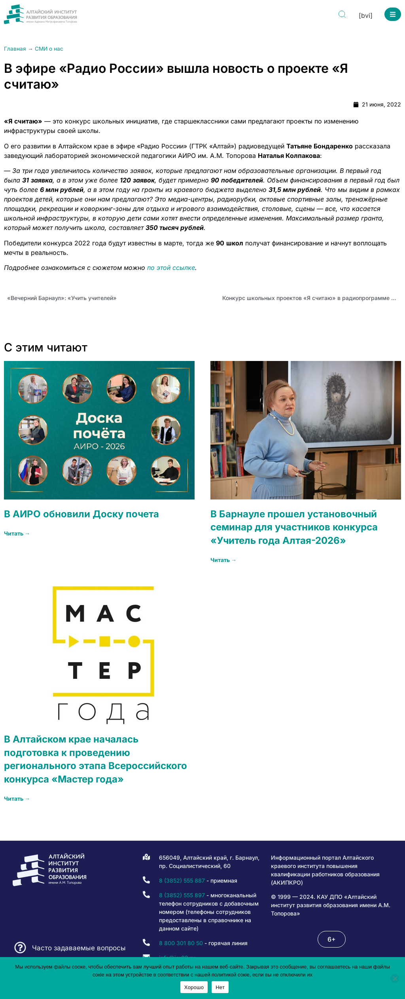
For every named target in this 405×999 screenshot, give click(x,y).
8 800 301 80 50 (181, 943)
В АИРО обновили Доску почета (81, 514)
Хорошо (194, 987)
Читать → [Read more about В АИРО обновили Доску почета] (17, 533)
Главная (15, 49)
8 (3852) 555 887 (182, 880)
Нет (220, 987)
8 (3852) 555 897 (182, 895)
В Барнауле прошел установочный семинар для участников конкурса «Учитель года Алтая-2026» (294, 527)
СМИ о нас (49, 49)
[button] (392, 14)
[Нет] (394, 978)
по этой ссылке (171, 268)
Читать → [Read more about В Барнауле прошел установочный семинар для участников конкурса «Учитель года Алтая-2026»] (223, 559)
